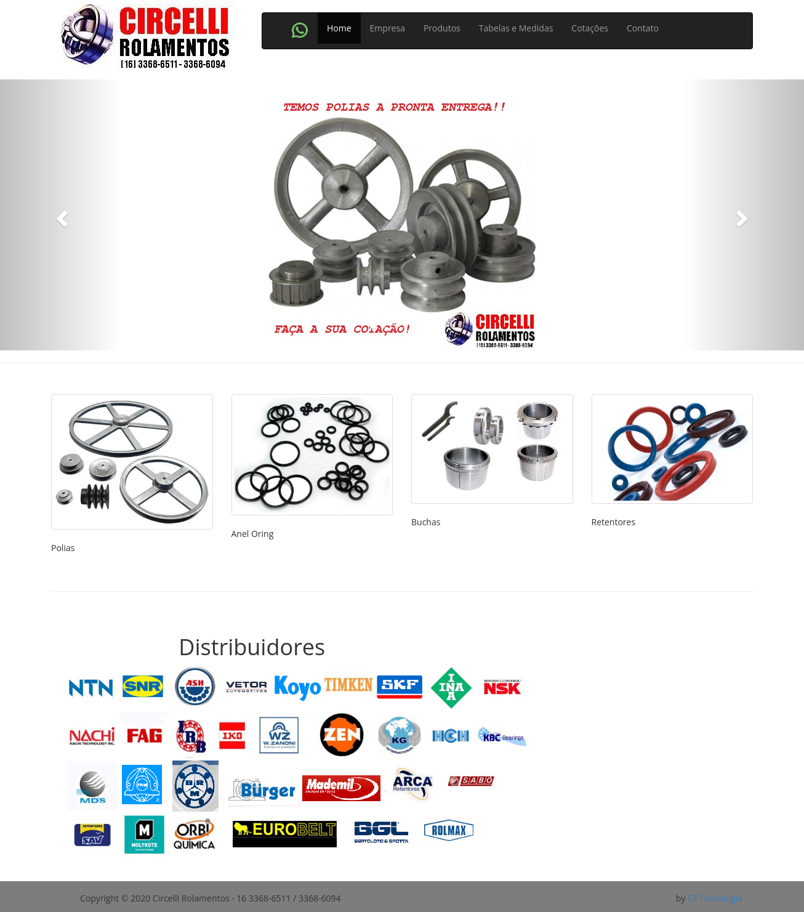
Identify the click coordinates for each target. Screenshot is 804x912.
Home (339, 28)
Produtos (442, 28)
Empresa (387, 28)
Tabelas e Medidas (516, 28)
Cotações (589, 28)
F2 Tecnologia (715, 898)
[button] (60, 214)
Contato (643, 28)
